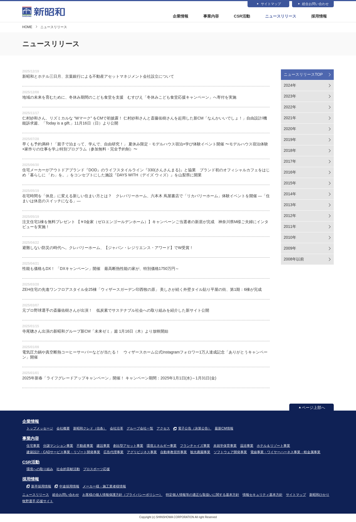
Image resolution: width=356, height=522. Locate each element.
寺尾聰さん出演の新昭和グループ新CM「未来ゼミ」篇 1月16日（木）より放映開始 (95, 332)
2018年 (290, 152)
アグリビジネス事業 (142, 453)
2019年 (290, 141)
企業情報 (181, 16)
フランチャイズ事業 (195, 447)
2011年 (290, 228)
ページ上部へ (313, 409)
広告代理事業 (113, 453)
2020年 (290, 130)
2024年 (290, 86)
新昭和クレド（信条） (90, 430)
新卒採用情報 (41, 488)
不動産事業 (84, 447)
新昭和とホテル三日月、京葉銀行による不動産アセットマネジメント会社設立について (98, 77)
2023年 (290, 97)
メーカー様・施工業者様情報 (104, 488)
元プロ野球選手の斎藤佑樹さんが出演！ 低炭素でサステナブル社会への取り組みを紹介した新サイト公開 (115, 311)
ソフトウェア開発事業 (230, 453)
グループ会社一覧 (140, 430)
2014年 (290, 195)
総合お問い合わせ (315, 4)
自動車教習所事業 (173, 453)
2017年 (290, 162)
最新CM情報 (224, 430)
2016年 (290, 173)
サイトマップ (271, 4)
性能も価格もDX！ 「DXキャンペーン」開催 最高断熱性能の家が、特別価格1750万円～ (100, 270)
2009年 (290, 249)
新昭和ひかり (319, 496)
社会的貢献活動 (68, 471)
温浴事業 (246, 447)
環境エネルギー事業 (162, 447)
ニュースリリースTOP (303, 76)
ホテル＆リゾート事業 (273, 447)
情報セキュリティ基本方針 (263, 496)
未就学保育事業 (225, 447)
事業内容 (211, 16)
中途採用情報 (69, 488)
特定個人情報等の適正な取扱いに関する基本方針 (202, 496)
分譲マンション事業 (58, 447)
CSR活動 (242, 16)
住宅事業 (33, 447)
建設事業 (103, 447)
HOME (27, 28)
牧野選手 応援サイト (37, 503)
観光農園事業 (200, 453)
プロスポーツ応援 (96, 471)
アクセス (163, 430)
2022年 (290, 108)
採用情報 (319, 16)
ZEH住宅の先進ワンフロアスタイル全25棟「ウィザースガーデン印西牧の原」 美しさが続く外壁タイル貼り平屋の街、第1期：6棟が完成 (142, 291)
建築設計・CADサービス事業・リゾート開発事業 (63, 453)
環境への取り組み (39, 471)
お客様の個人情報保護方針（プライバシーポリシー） (122, 496)
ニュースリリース (280, 16)
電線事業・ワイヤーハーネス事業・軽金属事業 (285, 453)
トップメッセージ (39, 430)
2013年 (290, 206)
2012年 (290, 217)
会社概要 (63, 430)
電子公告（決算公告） (194, 430)
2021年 (290, 119)
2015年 (290, 184)
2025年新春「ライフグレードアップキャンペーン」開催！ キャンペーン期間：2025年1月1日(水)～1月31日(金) (119, 379)
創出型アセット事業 (128, 447)
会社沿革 (116, 430)
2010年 (290, 238)
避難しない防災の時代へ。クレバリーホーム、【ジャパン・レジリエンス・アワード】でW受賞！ (107, 249)
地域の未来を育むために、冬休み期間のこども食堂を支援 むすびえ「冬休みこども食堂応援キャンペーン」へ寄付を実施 (129, 98)
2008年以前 (294, 260)
